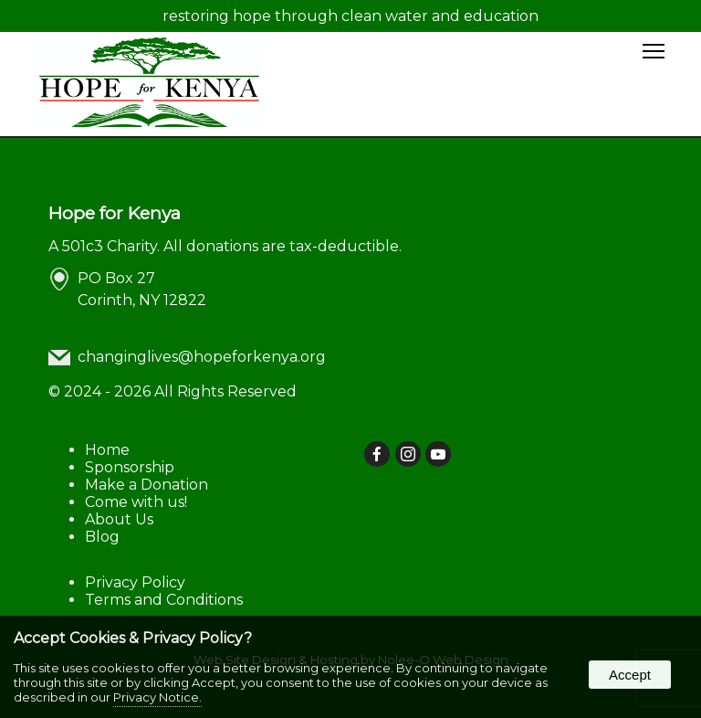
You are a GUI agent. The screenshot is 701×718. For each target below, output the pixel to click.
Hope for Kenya (114, 213)
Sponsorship (129, 467)
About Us (119, 519)
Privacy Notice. (157, 697)
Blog (102, 536)
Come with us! (136, 502)
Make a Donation (146, 484)
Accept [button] (630, 674)
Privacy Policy (135, 582)
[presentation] (378, 455)
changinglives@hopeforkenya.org (202, 356)
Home (107, 450)
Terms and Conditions (164, 599)
